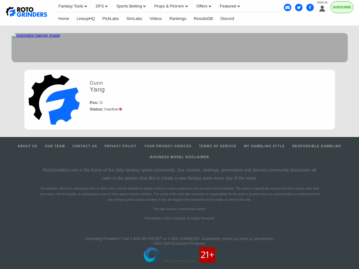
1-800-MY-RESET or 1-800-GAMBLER (165, 238)
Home (63, 18)
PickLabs (110, 18)
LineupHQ (86, 18)
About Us (27, 146)
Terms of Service (218, 146)
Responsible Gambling (316, 146)
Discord (227, 18)
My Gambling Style (264, 146)
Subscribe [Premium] (342, 7)
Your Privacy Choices (168, 146)
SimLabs (134, 18)
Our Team (55, 146)
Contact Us (85, 146)
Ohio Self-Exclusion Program (179, 243)
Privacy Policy (120, 146)
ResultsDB (203, 18)
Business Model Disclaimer (179, 157)
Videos (156, 18)
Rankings (177, 18)
